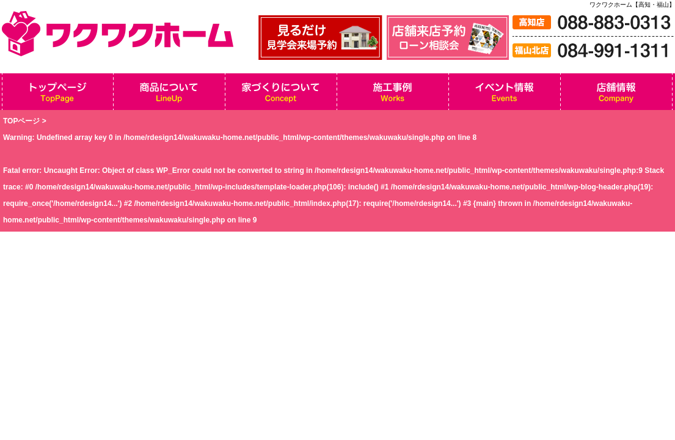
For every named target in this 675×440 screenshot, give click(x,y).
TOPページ (21, 121)
